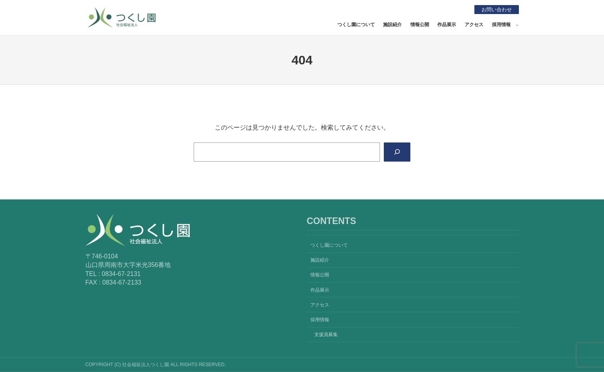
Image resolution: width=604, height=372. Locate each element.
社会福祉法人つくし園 (211, 16)
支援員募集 (326, 334)
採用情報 (501, 24)
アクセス (474, 24)
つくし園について (356, 24)
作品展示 (446, 24)
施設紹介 (392, 24)
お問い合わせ (495, 9)
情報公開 (419, 24)
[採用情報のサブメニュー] (517, 24)
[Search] (396, 152)
